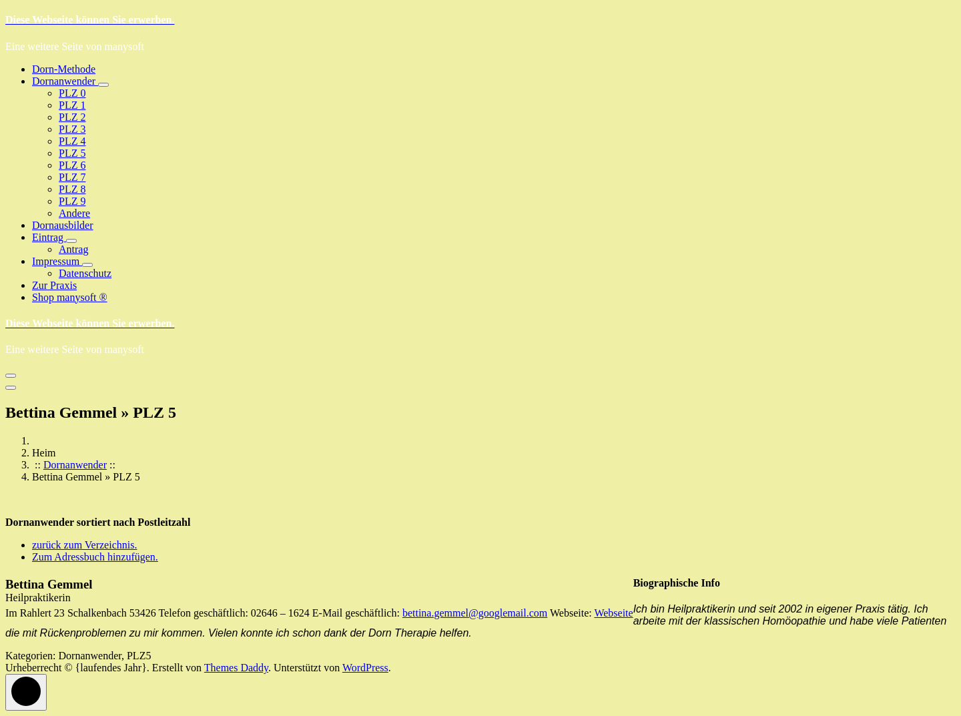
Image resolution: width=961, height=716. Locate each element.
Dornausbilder (62, 225)
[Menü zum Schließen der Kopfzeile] (10, 388)
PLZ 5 (72, 153)
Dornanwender (65, 81)
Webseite (613, 613)
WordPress (365, 667)
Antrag (73, 249)
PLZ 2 (72, 117)
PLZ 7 (72, 177)
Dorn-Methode (63, 69)
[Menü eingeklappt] (10, 376)
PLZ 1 (72, 105)
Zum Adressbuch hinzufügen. (95, 557)
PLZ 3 (72, 129)
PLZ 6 (72, 165)
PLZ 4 (72, 141)
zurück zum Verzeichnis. (84, 545)
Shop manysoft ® (69, 297)
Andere (74, 213)
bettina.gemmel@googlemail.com (474, 613)
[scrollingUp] (26, 692)
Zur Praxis (54, 285)
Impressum (57, 261)
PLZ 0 (72, 93)
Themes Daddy (236, 667)
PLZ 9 (72, 201)
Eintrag (49, 237)
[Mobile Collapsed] (103, 85)
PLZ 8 (72, 189)
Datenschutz (85, 273)
